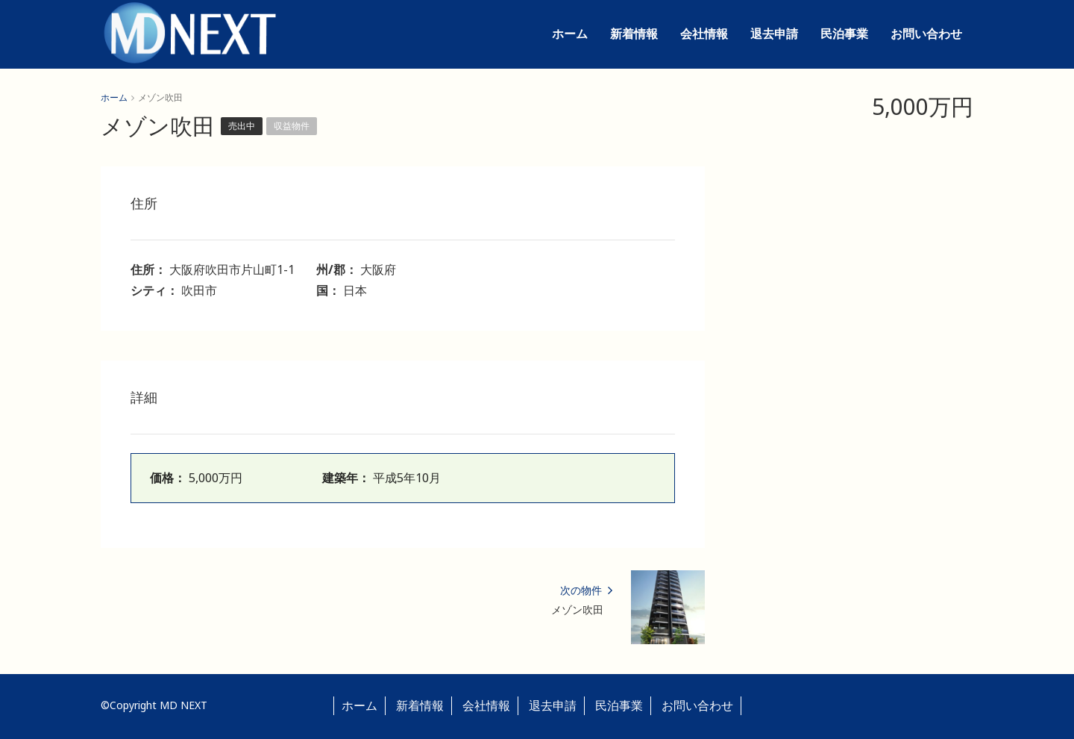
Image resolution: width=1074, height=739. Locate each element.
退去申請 (774, 33)
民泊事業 (844, 33)
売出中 (241, 125)
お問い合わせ (926, 33)
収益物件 (292, 125)
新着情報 (634, 33)
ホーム (570, 33)
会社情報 (704, 33)
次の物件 (586, 590)
